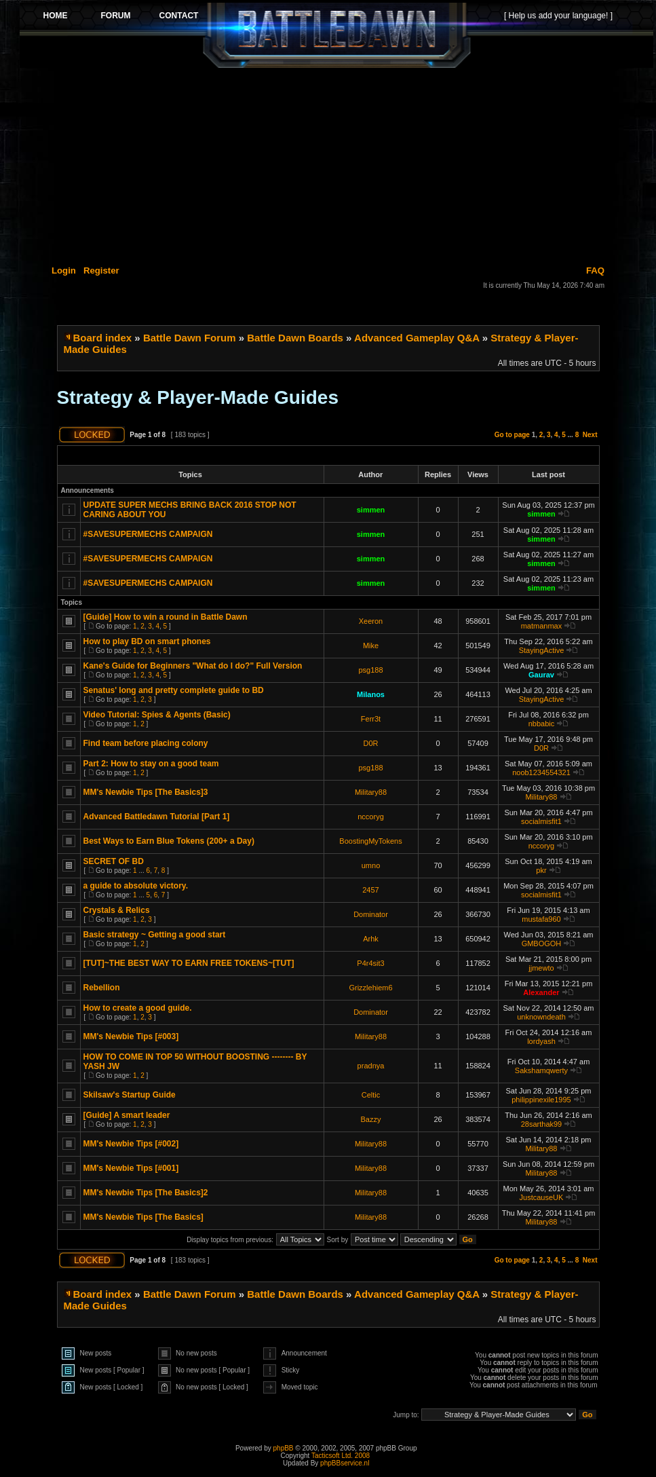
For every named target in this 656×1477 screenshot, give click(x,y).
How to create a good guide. (137, 1008)
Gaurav (541, 675)
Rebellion (101, 987)
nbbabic (541, 723)
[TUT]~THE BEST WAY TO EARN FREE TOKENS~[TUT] (188, 963)
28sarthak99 (541, 1124)
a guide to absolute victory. (135, 886)
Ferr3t (371, 719)
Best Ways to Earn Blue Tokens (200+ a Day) (168, 841)
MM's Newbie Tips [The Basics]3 (145, 792)
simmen (371, 510)
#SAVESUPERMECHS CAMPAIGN (148, 534)
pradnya (371, 1066)
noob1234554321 (541, 772)
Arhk (371, 939)
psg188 (370, 670)
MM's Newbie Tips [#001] (131, 1168)
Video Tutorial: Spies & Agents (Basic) (157, 714)
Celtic (371, 1095)
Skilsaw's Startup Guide (129, 1095)
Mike (371, 645)
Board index (102, 337)
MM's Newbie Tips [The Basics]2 (145, 1192)
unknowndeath (541, 1017)
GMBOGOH (542, 943)
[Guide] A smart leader (126, 1115)
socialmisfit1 (541, 821)
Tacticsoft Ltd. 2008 (340, 1455)
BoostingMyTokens (370, 841)
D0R (370, 743)
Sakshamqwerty (541, 1070)
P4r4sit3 (370, 963)
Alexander (541, 992)
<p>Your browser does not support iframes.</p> (336, 35)
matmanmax (541, 626)
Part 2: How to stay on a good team (151, 763)
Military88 (371, 792)
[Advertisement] (336, 164)
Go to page (512, 434)
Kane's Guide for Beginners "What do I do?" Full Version (193, 666)
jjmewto (541, 968)
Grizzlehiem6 (370, 988)
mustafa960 (541, 919)
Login (64, 270)
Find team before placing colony (145, 743)
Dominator (370, 914)
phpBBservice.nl (344, 1463)
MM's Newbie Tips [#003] (131, 1036)
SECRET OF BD (113, 861)
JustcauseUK (542, 1197)
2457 (370, 890)
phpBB (283, 1448)
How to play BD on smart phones (147, 641)
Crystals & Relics (116, 910)
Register (101, 270)
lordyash (541, 1041)
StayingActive (541, 650)
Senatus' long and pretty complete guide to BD (173, 690)
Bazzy (371, 1119)
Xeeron (371, 621)
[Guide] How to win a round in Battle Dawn (165, 617)
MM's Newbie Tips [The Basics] (143, 1217)
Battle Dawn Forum (189, 337)
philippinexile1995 (541, 1100)
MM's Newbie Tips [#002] (131, 1143)
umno (371, 865)
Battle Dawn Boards (295, 337)
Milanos (371, 694)
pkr (541, 870)
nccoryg (371, 816)
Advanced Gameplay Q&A (417, 337)
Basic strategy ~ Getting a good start (154, 934)
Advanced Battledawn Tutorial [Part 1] (156, 816)
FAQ (595, 270)
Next (590, 434)
